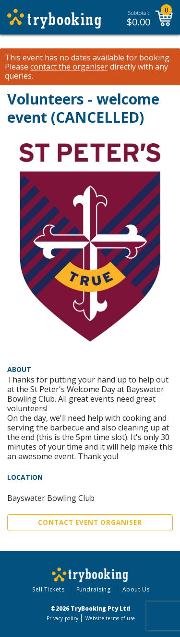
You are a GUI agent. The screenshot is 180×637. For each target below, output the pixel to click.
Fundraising (93, 589)
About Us (136, 589)
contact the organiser (69, 66)
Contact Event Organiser (90, 522)
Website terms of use (110, 618)
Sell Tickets (48, 589)
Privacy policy (63, 618)
